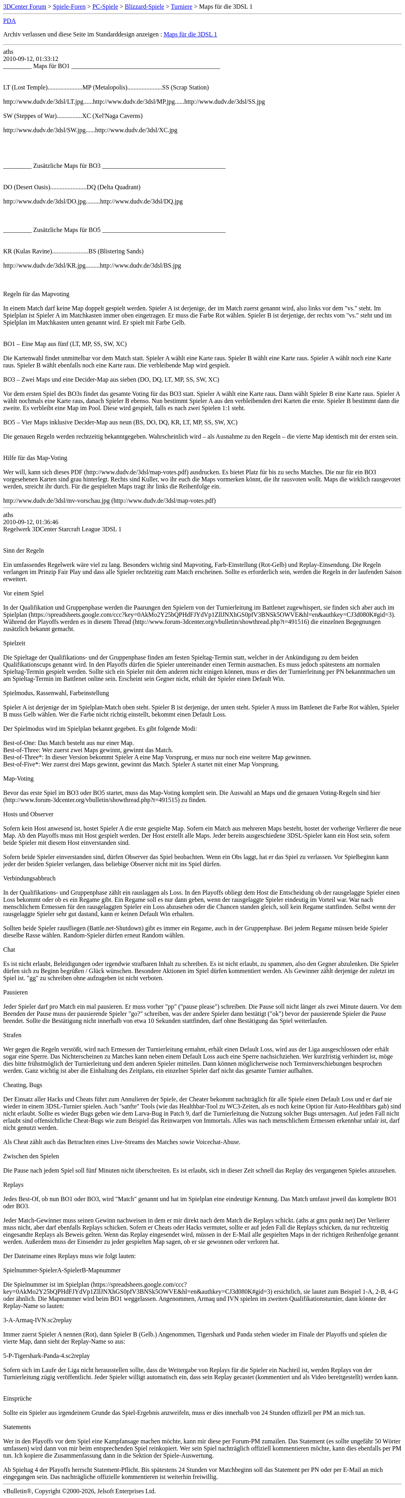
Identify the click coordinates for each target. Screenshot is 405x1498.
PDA (9, 20)
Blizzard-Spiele (145, 6)
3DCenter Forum (24, 6)
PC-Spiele (105, 6)
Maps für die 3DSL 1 (190, 34)
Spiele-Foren (69, 6)
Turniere (182, 6)
